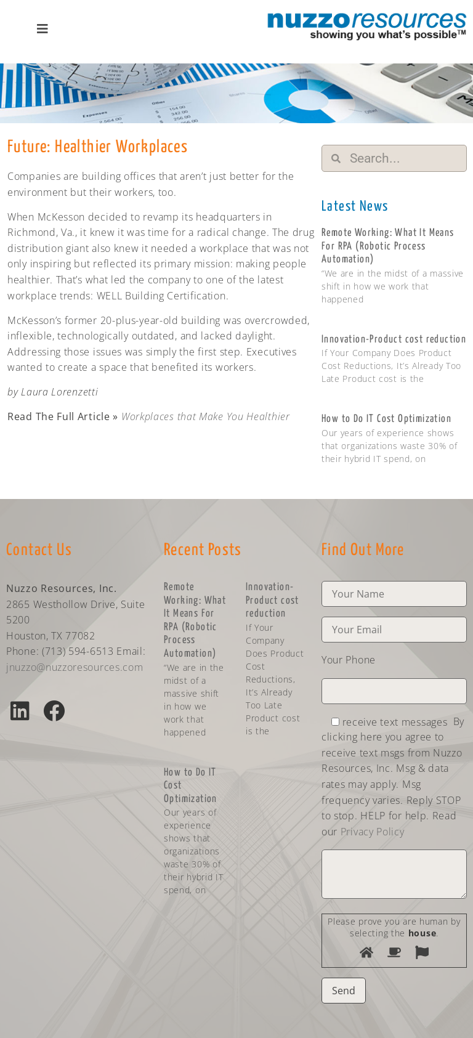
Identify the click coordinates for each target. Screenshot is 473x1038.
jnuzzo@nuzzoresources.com (75, 667)
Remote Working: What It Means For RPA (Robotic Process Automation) (388, 246)
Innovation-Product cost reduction (393, 340)
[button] (20, 710)
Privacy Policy (373, 831)
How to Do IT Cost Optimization (386, 419)
